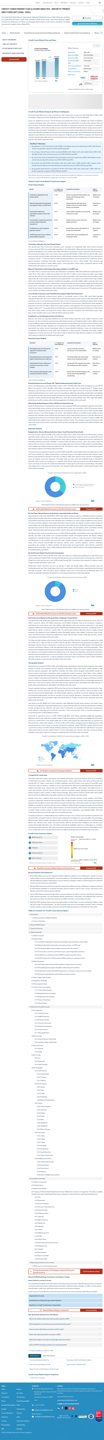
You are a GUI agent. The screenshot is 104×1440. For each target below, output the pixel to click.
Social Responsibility (23, 1401)
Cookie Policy (21, 1425)
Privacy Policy (5, 1425)
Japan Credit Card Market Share (76, 1364)
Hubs (18, 1417)
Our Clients (5, 1397)
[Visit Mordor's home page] (12, 2)
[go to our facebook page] (62, 1408)
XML (2, 1429)
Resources (73, 2)
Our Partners (21, 1397)
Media (3, 1401)
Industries (81, 2)
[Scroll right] (101, 33)
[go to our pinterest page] (69, 1408)
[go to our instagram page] (73, 1408)
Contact (88, 2)
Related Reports (34, 1356)
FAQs (18, 1405)
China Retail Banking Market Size (39, 1360)
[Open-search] (100, 2)
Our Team (20, 1393)
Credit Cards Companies (37, 1378)
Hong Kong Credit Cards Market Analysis (79, 1360)
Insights (4, 1409)
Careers (4, 1421)
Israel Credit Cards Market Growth (40, 1364)
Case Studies (21, 1409)
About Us (4, 1393)
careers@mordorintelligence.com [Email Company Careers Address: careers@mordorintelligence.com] (67, 1400)
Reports (38, 2)
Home (3, 1389)
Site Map (19, 1429)
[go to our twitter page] (66, 1408)
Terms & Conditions (23, 1421)
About (57, 2)
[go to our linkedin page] (58, 1408)
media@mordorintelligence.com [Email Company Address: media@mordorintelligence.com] (45, 1416)
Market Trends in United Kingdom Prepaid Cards (44, 1369)
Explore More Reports (49, 1356)
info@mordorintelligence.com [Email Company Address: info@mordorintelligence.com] (44, 1410)
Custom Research (48, 2)
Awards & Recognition (8, 1405)
